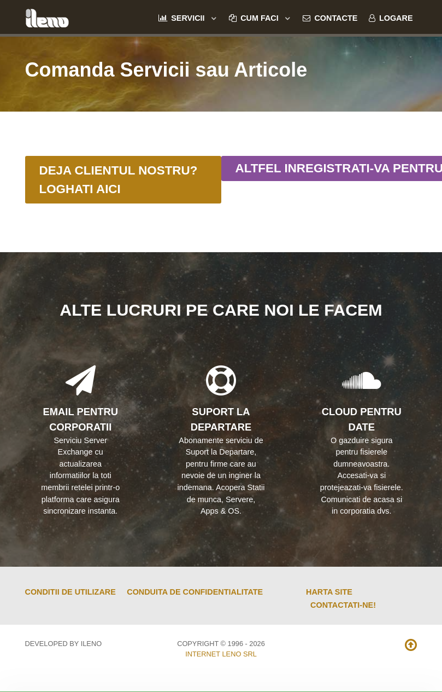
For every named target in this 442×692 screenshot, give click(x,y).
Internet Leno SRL (221, 654)
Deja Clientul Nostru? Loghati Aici (118, 180)
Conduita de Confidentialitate (195, 592)
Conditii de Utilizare (70, 592)
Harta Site (329, 592)
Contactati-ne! (343, 605)
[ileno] (47, 16)
